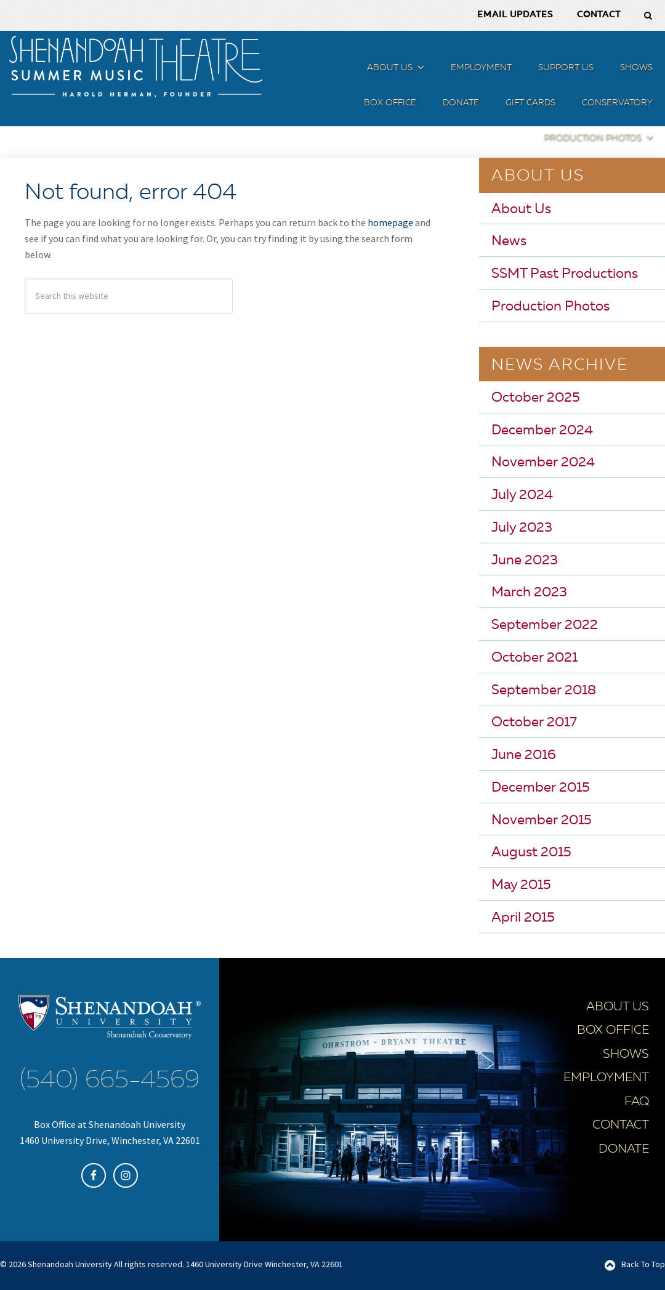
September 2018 (543, 690)
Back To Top (643, 1263)
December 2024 (542, 430)
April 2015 (523, 917)
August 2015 (531, 852)
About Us (521, 209)
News (508, 241)
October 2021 (534, 657)
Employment (606, 1078)
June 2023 (524, 560)
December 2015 (540, 787)
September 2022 (544, 625)
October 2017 (534, 722)
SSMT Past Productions (564, 274)
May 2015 (521, 885)
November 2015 (541, 820)
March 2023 (529, 592)
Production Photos (550, 306)
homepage (390, 222)
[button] (419, 69)
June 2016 (523, 755)
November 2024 (543, 462)
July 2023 (521, 527)
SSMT (135, 66)
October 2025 (535, 397)
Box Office (613, 1030)
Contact (620, 1125)
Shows (626, 1054)
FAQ (636, 1101)
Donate (623, 1149)
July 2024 (522, 495)
